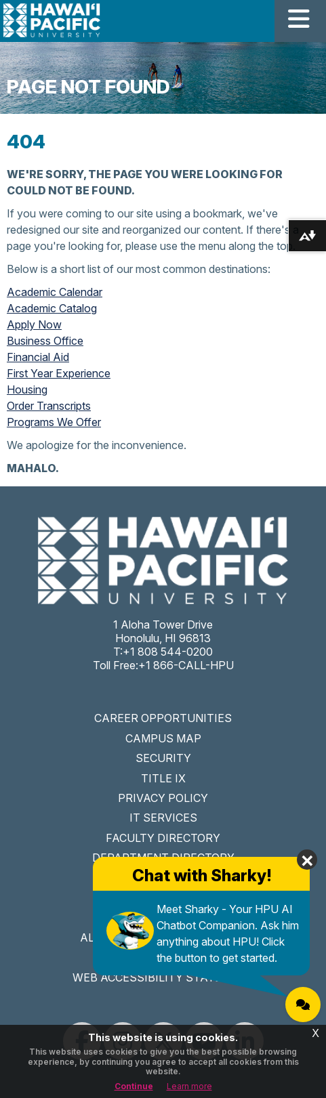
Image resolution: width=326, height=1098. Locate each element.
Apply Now (34, 324)
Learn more (189, 1086)
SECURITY (163, 758)
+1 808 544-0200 (168, 651)
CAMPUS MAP (163, 738)
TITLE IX (163, 778)
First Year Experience (58, 373)
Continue (134, 1086)
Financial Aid (38, 357)
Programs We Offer (54, 422)
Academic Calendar (54, 292)
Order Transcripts (49, 406)
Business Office (45, 340)
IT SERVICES (163, 817)
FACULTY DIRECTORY (163, 838)
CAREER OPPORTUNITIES (163, 718)
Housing (27, 389)
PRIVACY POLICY (163, 798)
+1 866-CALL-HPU (186, 665)
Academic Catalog (52, 308)
